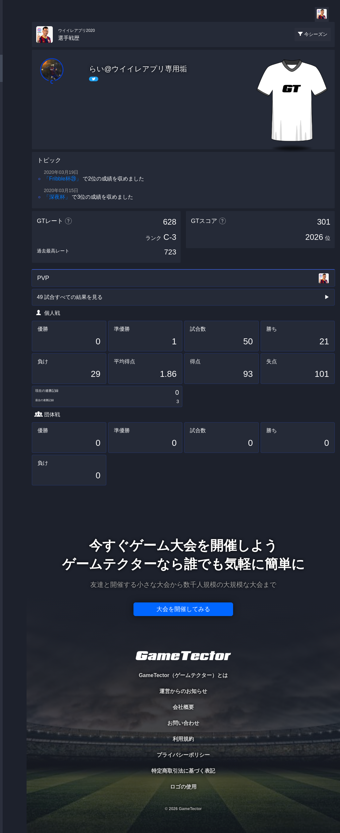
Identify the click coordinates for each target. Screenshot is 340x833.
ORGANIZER (13, 101)
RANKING (13, 128)
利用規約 (183, 739)
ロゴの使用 (183, 787)
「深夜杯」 (57, 197)
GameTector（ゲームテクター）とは (183, 675)
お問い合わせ (183, 723)
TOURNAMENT (13, 46)
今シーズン (315, 34)
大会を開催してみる (183, 609)
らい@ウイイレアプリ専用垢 (138, 69)
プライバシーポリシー (183, 755)
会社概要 (183, 707)
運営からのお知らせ (183, 691)
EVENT (13, 155)
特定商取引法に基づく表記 (183, 771)
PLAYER (13, 74)
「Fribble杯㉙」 (62, 178)
